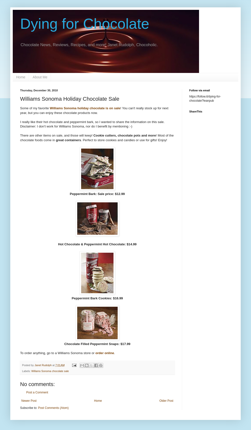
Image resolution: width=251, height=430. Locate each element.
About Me (40, 77)
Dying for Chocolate (84, 23)
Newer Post (29, 400)
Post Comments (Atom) (53, 408)
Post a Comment (37, 392)
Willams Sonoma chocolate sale (50, 371)
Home (20, 77)
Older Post (166, 400)
